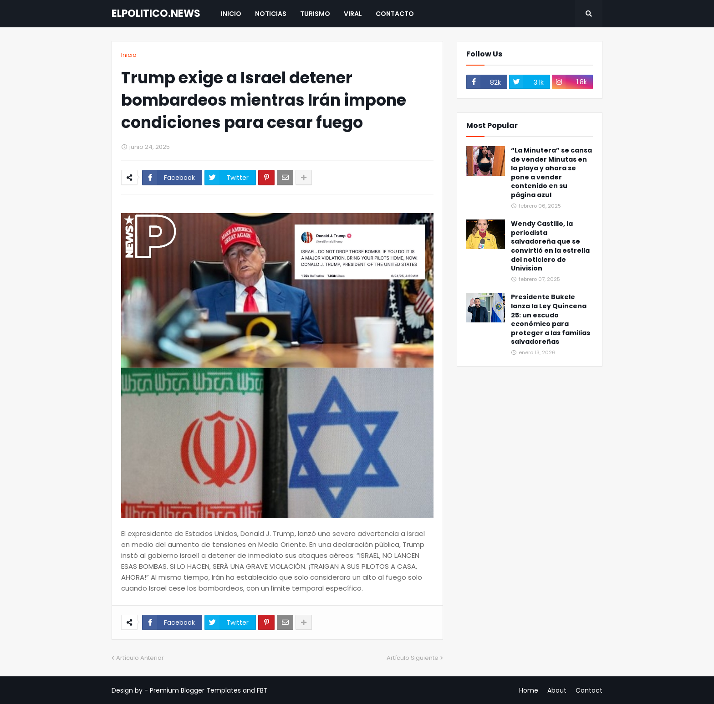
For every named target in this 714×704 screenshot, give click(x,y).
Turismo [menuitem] (315, 13)
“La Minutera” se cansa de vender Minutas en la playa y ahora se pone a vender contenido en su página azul (551, 172)
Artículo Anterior (140, 657)
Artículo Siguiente (413, 657)
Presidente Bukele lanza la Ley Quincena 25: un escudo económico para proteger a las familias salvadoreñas (550, 319)
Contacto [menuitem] (395, 13)
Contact (589, 690)
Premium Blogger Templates (195, 690)
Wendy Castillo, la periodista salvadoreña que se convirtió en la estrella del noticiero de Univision (550, 246)
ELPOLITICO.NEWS (156, 13)
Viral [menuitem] (353, 13)
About (556, 690)
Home (528, 690)
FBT (262, 690)
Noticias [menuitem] (270, 13)
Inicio (129, 55)
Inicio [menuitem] (231, 13)
